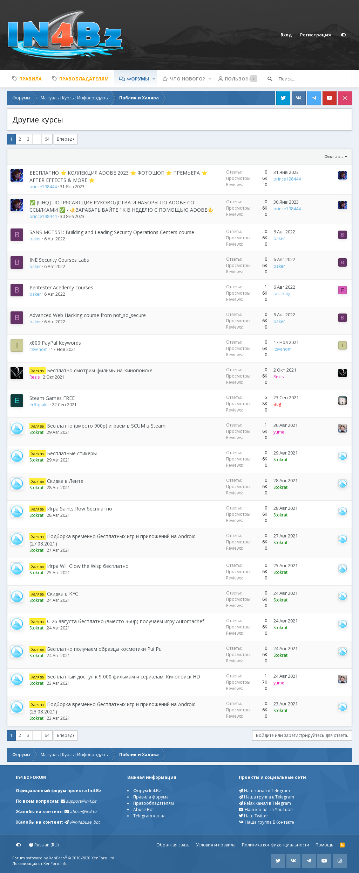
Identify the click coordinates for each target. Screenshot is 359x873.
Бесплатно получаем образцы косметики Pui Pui (105, 649)
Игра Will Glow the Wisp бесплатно (88, 566)
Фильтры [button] (334, 157)
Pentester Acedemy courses (61, 287)
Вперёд (64, 139)
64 (47, 139)
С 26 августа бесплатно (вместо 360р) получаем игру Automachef (125, 621)
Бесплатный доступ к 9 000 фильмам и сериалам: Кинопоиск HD (123, 676)
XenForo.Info (55, 863)
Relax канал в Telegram (265, 803)
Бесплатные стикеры (72, 453)
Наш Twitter (253, 816)
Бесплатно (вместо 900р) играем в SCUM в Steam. (107, 425)
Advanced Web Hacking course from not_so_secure (87, 315)
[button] (154, 78)
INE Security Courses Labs (59, 259)
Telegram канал (149, 816)
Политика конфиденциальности (275, 845)
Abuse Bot (143, 809)
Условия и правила (216, 845)
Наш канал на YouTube (266, 809)
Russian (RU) (44, 845)
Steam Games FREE (52, 398)
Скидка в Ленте (65, 481)
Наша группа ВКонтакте (266, 822)
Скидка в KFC (62, 593)
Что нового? (187, 79)
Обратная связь (173, 845)
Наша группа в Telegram (266, 797)
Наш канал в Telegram (264, 791)
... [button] (37, 139)
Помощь (324, 845)
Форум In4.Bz (147, 791)
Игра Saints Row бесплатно (79, 508)
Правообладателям (153, 803)
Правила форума (151, 797)
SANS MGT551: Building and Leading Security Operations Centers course (111, 232)
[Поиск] (315, 78)
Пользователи (244, 79)
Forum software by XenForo (63, 857)
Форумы (138, 79)
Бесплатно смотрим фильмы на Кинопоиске (100, 370)
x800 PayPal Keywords (55, 342)
